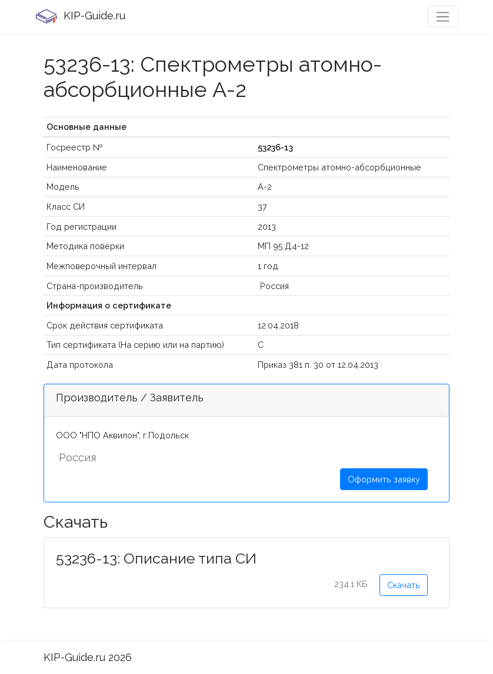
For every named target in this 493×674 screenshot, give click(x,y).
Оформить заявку (384, 479)
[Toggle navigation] (442, 17)
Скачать (403, 585)
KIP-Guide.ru (80, 16)
